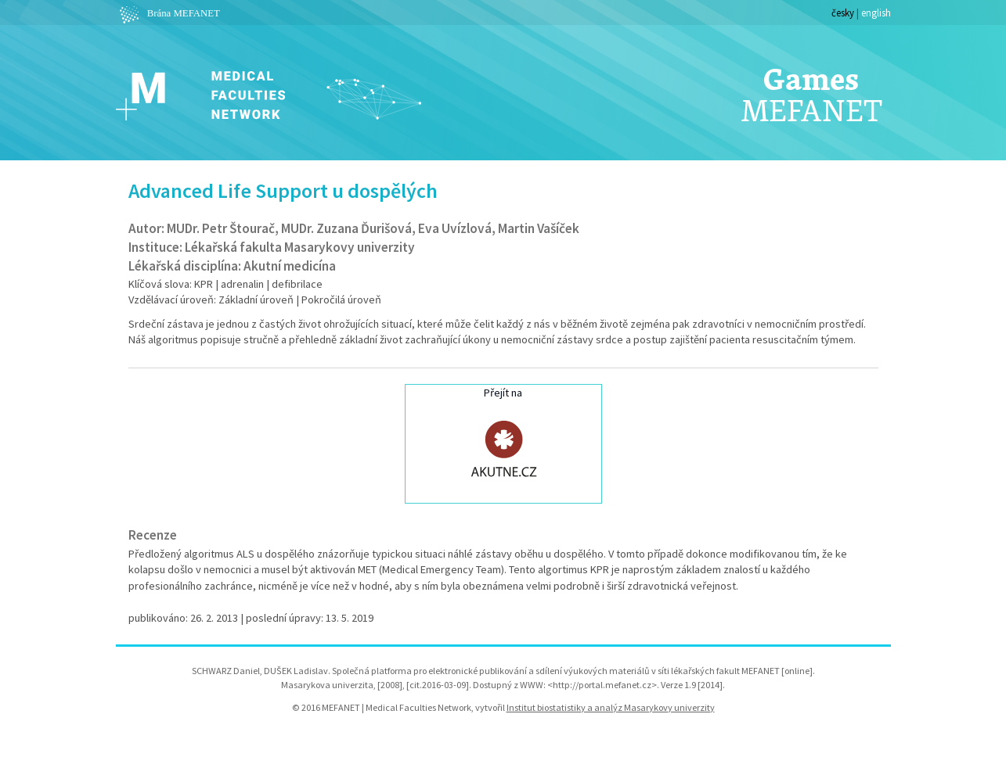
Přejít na (503, 442)
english (876, 12)
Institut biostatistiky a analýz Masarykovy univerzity (611, 707)
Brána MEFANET (168, 13)
